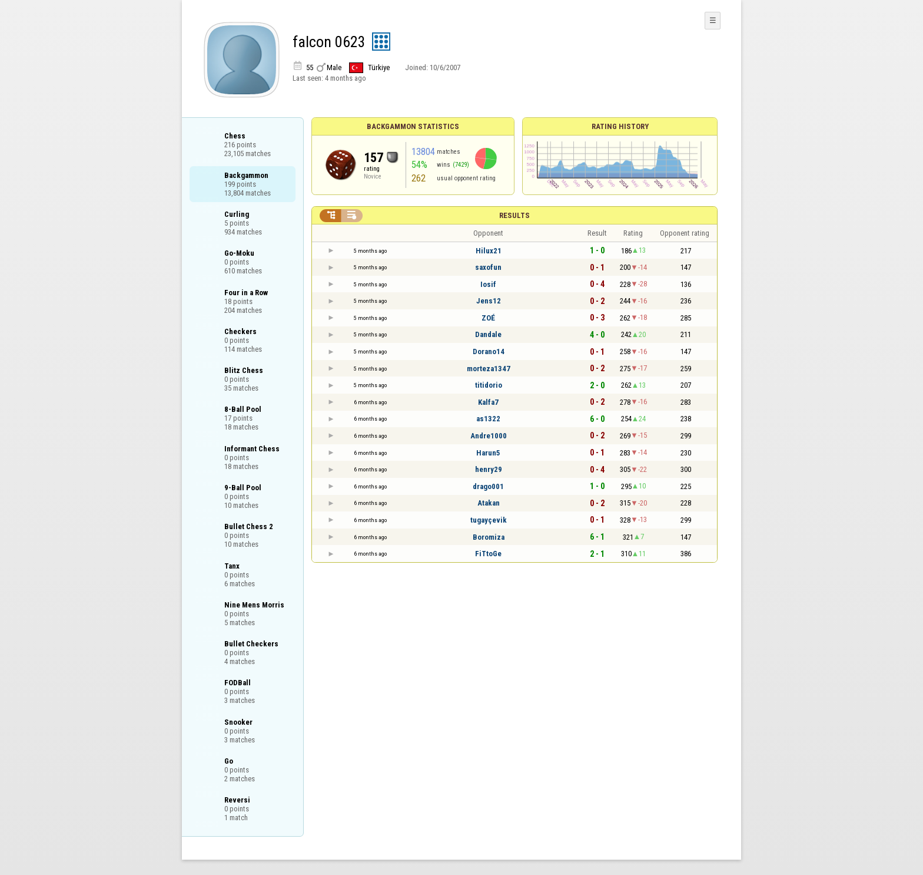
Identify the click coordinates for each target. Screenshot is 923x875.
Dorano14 (488, 351)
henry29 (488, 469)
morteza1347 (488, 368)
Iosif (488, 284)
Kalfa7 (488, 402)
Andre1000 (488, 435)
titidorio (488, 385)
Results (514, 215)
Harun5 (488, 452)
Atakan (488, 502)
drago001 (488, 486)
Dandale (488, 334)
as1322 (488, 418)
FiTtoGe (488, 553)
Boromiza (488, 537)
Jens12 (488, 300)
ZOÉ (488, 317)
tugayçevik (488, 520)
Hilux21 (489, 250)
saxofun (488, 267)
